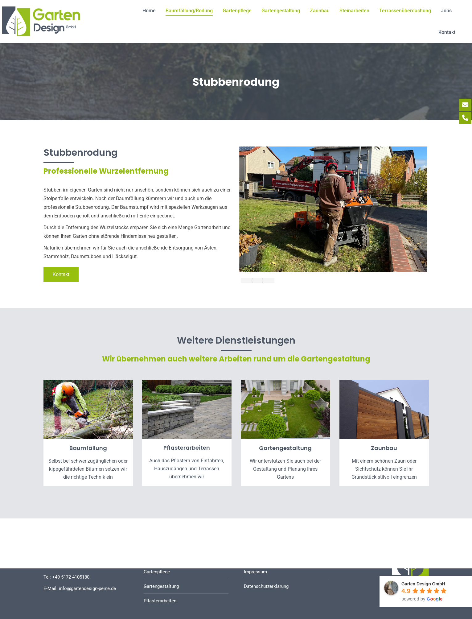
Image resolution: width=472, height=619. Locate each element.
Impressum (255, 572)
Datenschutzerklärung (266, 586)
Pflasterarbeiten (160, 601)
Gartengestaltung (161, 586)
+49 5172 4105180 (70, 577)
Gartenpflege (157, 572)
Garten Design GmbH (423, 583)
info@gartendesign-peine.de (87, 588)
